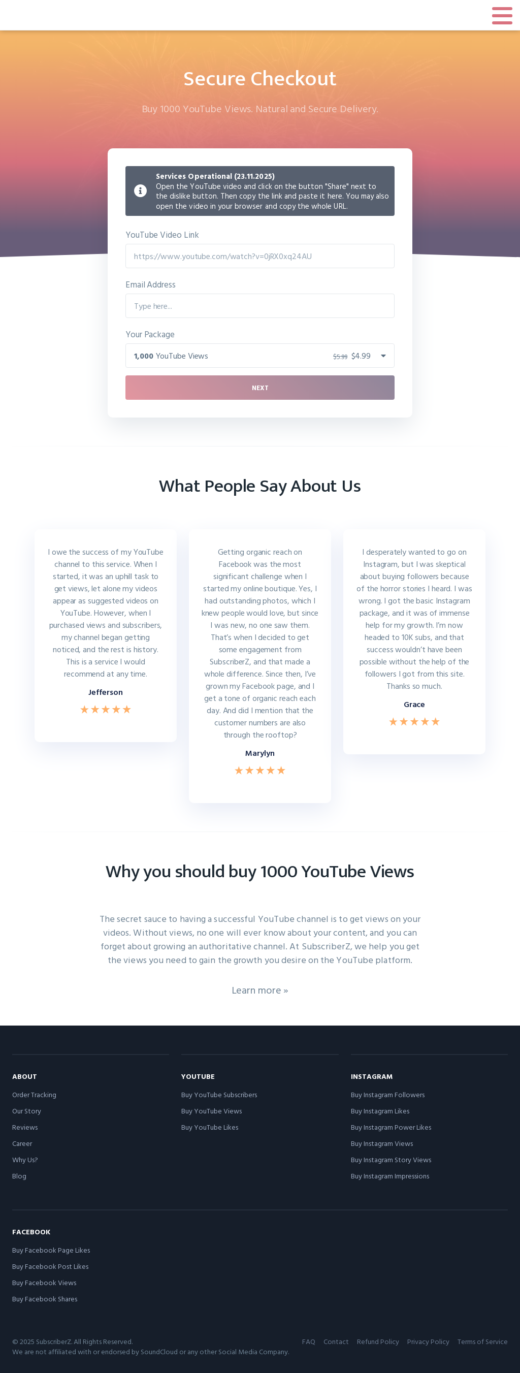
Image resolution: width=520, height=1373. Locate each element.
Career (22, 1143)
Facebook (31, 1231)
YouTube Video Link (162, 234)
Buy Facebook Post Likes (50, 1266)
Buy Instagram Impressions (390, 1175)
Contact (336, 1341)
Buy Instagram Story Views (391, 1159)
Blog (19, 1175)
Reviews (25, 1127)
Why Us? (25, 1159)
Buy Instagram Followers (388, 1094)
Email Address (150, 284)
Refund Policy (378, 1341)
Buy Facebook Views (44, 1282)
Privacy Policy (428, 1341)
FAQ (308, 1341)
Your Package (150, 334)
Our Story (26, 1110)
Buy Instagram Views (382, 1143)
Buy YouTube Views (211, 1110)
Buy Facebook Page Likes (51, 1249)
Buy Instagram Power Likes (391, 1127)
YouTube (198, 1076)
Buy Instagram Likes (380, 1110)
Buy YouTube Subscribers (219, 1094)
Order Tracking (34, 1094)
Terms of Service (483, 1341)
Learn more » (260, 989)
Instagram (372, 1076)
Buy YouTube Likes (209, 1127)
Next (260, 387)
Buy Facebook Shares (44, 1298)
